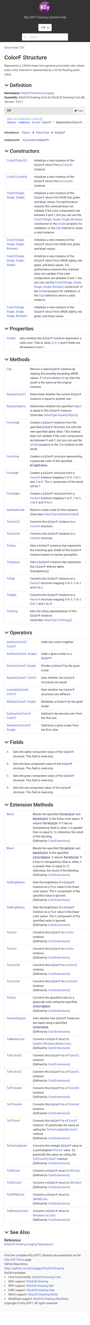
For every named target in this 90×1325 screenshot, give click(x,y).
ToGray (11, 545)
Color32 (67, 165)
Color (70, 932)
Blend (10, 814)
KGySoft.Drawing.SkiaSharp (51, 1299)
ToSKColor (13, 1170)
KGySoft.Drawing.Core (46, 1277)
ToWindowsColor (17, 1211)
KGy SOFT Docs (14, 1259)
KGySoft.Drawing (37, 1281)
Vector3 (35, 477)
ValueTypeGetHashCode (61, 514)
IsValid (62, 223)
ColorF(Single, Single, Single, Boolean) (58, 219)
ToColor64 (13, 533)
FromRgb (12, 473)
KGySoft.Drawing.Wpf (40, 1285)
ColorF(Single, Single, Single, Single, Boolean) (17, 312)
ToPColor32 (14, 1055)
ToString (12, 611)
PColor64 (73, 1088)
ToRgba (11, 595)
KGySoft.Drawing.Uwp (41, 1290)
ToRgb (11, 578)
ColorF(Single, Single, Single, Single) (15, 260)
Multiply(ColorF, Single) (21, 701)
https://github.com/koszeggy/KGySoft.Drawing (34, 1268)
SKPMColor (40, 1199)
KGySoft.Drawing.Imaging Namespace (28, 1244)
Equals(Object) (16, 406)
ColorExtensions (58, 841)
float (53, 887)
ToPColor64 (14, 1088)
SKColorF (75, 1182)
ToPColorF (13, 1120)
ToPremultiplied (17, 1145)
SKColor (75, 1170)
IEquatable (29, 140)
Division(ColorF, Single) (21, 665)
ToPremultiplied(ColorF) (62, 1129)
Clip (58, 228)
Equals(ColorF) (16, 394)
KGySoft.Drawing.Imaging (37, 93)
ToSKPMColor (15, 1194)
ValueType (42, 132)
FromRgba (13, 493)
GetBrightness (16, 882)
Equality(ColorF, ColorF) (22, 677)
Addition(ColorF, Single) (22, 654)
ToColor (12, 932)
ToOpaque (13, 562)
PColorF (72, 1120)
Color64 (67, 181)
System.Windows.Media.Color (52, 1043)
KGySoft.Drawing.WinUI (43, 1294)
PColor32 (73, 1055)
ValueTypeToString (57, 620)
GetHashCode (15, 510)
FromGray (13, 456)
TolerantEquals (16, 1018)
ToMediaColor (16, 1039)
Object (26, 132)
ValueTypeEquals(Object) (60, 415)
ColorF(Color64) (17, 177)
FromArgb (13, 422)
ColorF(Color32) (17, 160)
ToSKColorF (14, 1182)
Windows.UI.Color (44, 1215)
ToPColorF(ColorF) (45, 1159)
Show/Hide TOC (14, 47)
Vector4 (35, 498)
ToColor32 (13, 521)
